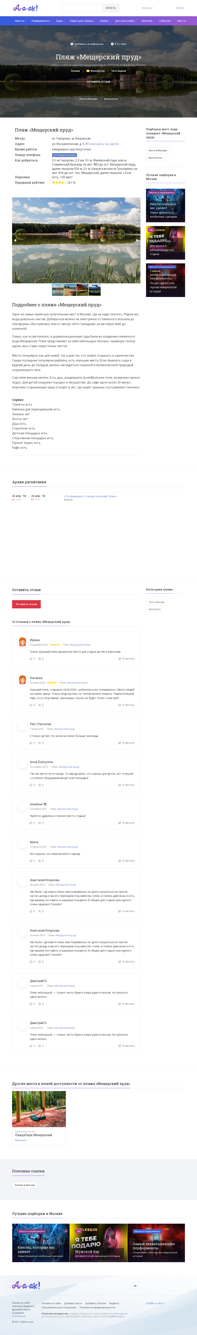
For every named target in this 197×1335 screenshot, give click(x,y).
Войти (180, 8)
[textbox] (82, 5)
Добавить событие (95, 1303)
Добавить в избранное (86, 44)
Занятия (147, 20)
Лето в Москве (88, 99)
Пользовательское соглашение (59, 1307)
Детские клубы (125, 20)
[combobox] (82, 8)
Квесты (20, 20)
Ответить (126, 658)
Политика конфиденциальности (97, 1307)
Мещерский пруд (80, 644)
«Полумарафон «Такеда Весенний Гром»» (90, 496)
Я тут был (119, 44)
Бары (60, 20)
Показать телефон (65, 155)
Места (182, 20)
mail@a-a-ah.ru (116, 1316)
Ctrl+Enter (18, 1316)
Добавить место (73, 1303)
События (165, 20)
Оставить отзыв (98, 81)
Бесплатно (111, 99)
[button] (137, 201)
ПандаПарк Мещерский (33, 1135)
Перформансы (41, 20)
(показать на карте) (104, 144)
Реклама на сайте (51, 1303)
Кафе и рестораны (82, 20)
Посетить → (22, 1140)
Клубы (105, 20)
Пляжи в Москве (25, 1185)
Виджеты (114, 1303)
